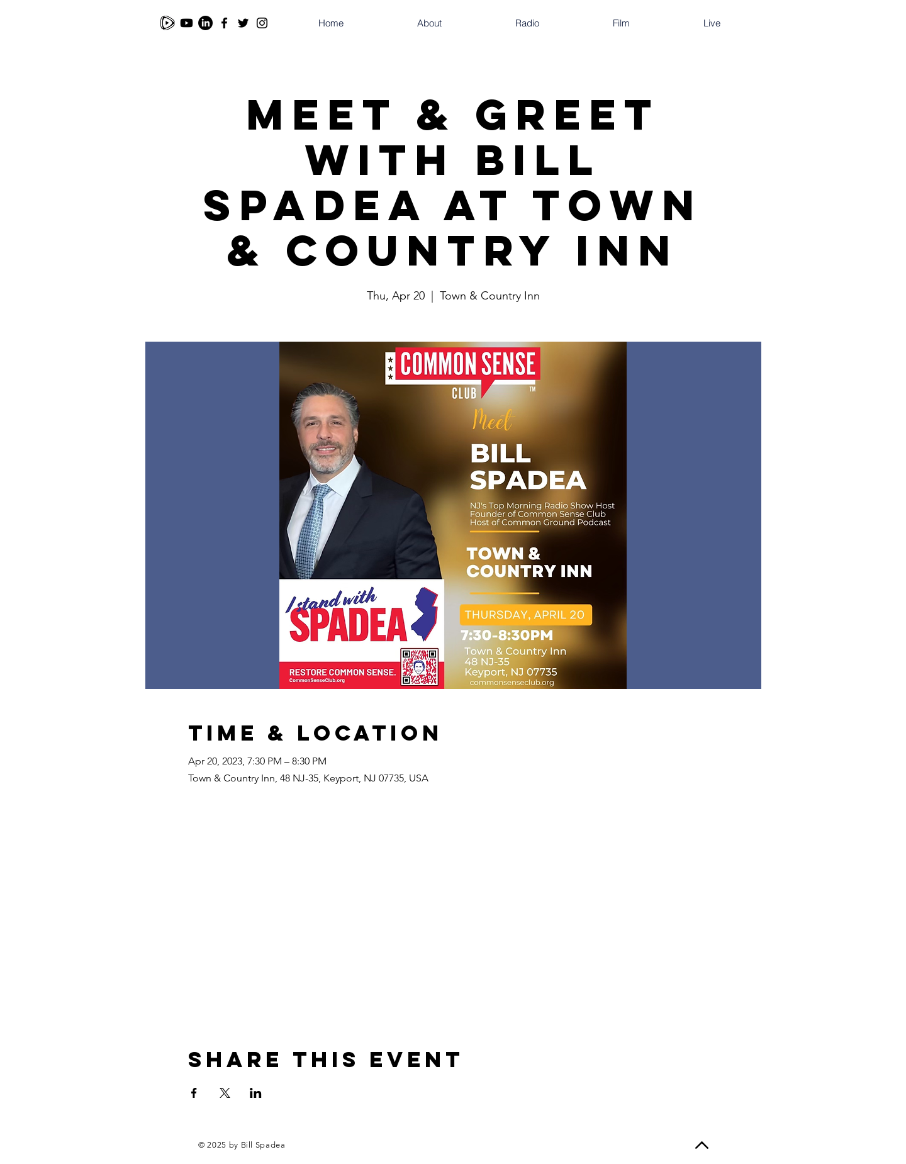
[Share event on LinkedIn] (256, 1093)
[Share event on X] (225, 1093)
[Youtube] (186, 23)
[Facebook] (224, 23)
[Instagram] (262, 23)
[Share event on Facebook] (194, 1093)
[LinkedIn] (205, 23)
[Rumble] (167, 23)
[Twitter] (243, 23)
